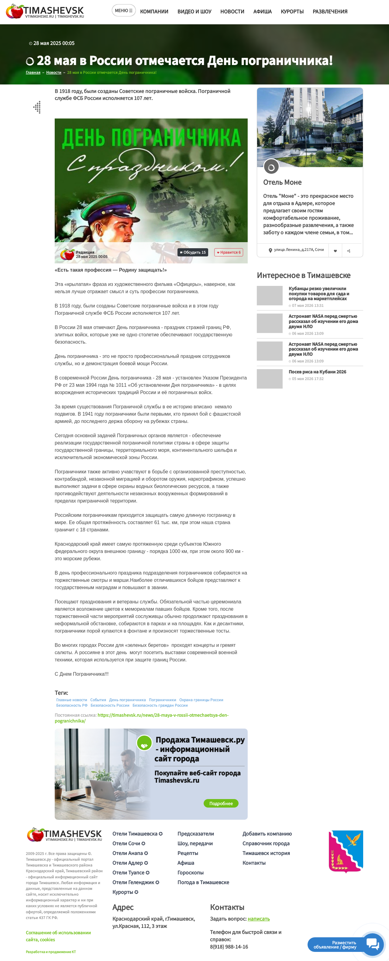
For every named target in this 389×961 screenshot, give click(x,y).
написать (259, 918)
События (98, 699)
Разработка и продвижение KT (51, 951)
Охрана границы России (201, 699)
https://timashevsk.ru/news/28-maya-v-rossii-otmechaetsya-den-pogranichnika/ (142, 718)
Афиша (262, 11)
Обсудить (193, 252)
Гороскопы (190, 872)
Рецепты (187, 852)
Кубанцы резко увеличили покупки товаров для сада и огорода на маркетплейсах (319, 293)
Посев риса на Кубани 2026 (317, 371)
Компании (154, 11)
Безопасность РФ (72, 704)
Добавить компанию (267, 833)
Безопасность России (110, 704)
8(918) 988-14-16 (229, 946)
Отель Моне (282, 182)
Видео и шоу (194, 11)
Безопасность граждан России (160, 704)
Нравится (229, 252)
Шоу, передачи (195, 843)
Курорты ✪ (125, 891)
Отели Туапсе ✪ (131, 872)
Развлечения (330, 11)
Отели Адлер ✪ (130, 862)
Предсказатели (195, 833)
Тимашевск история (266, 852)
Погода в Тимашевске (203, 882)
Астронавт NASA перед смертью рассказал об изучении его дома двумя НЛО (323, 321)
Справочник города (266, 843)
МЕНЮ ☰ (124, 10)
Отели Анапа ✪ (130, 852)
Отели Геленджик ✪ (135, 882)
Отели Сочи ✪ (128, 843)
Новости (232, 11)
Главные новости (71, 699)
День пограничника (127, 699)
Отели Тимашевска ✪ (137, 833)
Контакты (254, 862)
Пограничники (162, 699)
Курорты (292, 11)
